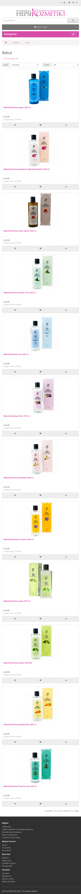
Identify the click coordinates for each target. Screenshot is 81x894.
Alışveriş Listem (8, 879)
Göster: (47, 65)
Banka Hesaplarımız (9, 835)
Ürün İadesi (6, 848)
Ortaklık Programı (9, 863)
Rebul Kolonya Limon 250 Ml (18, 662)
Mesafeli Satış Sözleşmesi (11, 832)
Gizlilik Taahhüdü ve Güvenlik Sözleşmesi (17, 829)
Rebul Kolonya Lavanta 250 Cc (19, 539)
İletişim (4, 845)
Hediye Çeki (6, 860)
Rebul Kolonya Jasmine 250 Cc (19, 477)
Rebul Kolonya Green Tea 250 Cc (20, 292)
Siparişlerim (6, 876)
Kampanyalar (7, 866)
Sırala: (6, 65)
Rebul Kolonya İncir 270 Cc (17, 416)
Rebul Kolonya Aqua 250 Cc (17, 107)
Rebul (27, 42)
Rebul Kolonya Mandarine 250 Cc (20, 724)
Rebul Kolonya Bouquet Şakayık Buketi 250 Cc (27, 169)
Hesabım (5, 873)
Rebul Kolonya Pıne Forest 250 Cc (20, 786)
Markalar (16, 42)
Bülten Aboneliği (8, 881)
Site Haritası (6, 850)
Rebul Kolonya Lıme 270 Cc (17, 601)
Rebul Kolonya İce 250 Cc (16, 354)
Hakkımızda (6, 827)
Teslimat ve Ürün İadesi (11, 837)
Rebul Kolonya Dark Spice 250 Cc (20, 230)
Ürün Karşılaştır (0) (11, 58)
